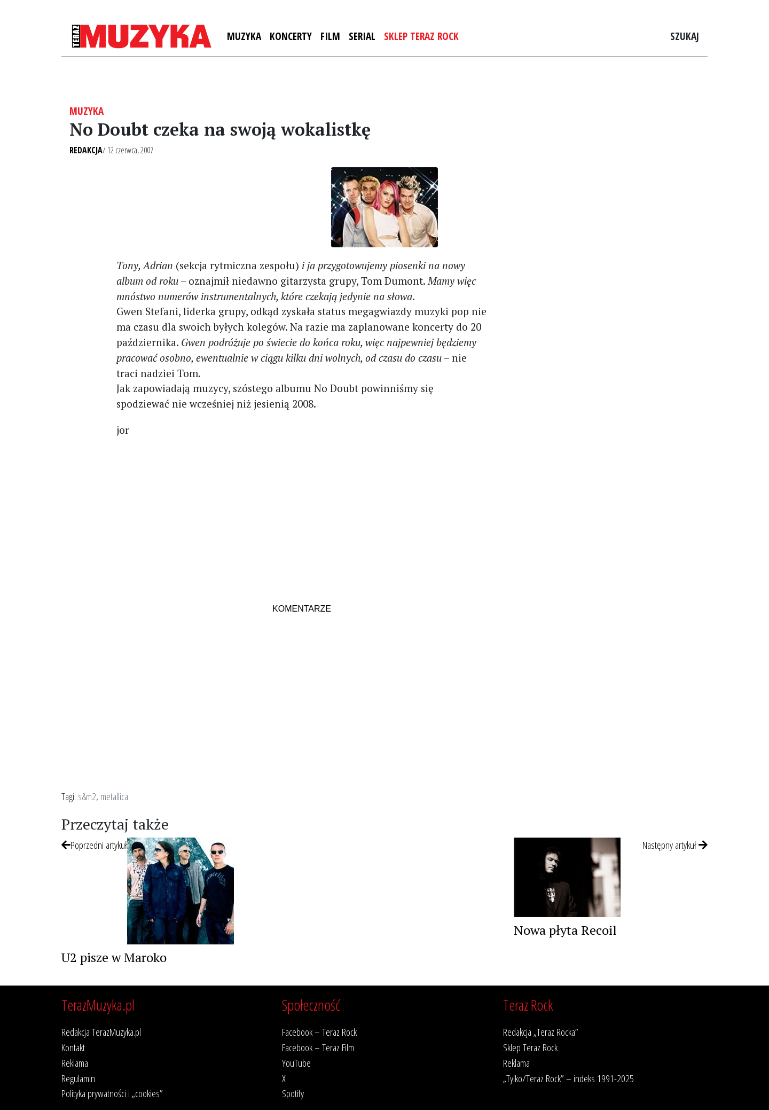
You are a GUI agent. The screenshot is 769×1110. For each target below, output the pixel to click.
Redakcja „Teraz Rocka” (540, 1032)
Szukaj (684, 36)
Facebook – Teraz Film (318, 1047)
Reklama (74, 1063)
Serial (362, 36)
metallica (114, 796)
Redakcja (86, 150)
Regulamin (78, 1078)
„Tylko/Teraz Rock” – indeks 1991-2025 (568, 1078)
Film (330, 36)
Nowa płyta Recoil (565, 930)
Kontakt (73, 1047)
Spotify (293, 1093)
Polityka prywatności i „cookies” (112, 1093)
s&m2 (87, 796)
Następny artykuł (675, 845)
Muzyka (244, 36)
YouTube (296, 1063)
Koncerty (291, 36)
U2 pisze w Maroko (114, 957)
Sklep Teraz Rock (421, 36)
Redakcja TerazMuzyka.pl (101, 1032)
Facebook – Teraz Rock (319, 1032)
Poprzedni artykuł (94, 845)
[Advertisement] (301, 521)
